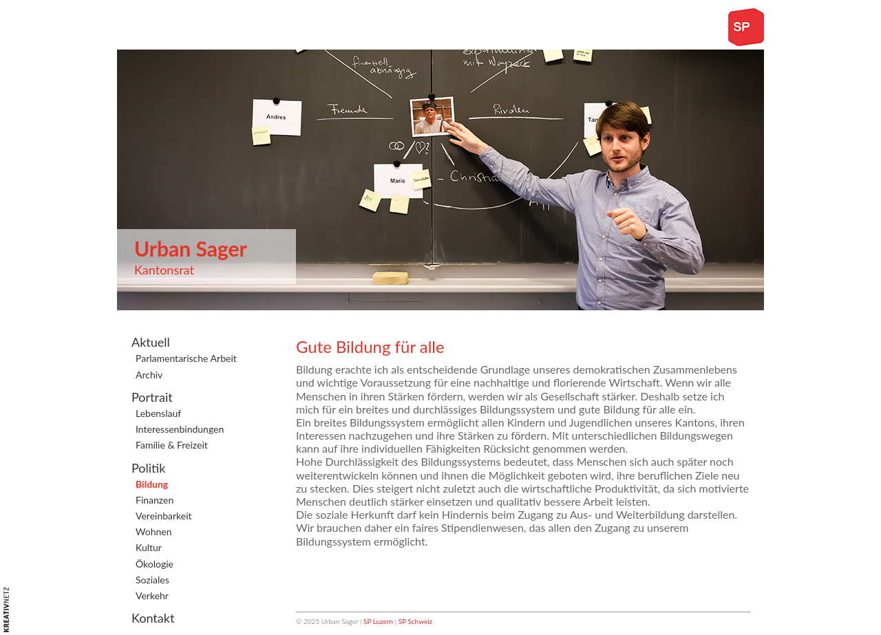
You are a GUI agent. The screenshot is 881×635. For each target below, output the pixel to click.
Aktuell (150, 341)
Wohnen (153, 531)
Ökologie (154, 564)
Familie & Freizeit (172, 445)
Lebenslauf (158, 413)
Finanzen (154, 500)
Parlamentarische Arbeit (186, 358)
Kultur (149, 547)
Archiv (149, 374)
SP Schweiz (415, 621)
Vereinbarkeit (164, 515)
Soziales (152, 579)
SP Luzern (378, 621)
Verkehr (152, 595)
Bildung (152, 484)
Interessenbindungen (180, 429)
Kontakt (152, 617)
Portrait (152, 397)
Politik (148, 467)
